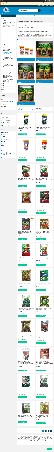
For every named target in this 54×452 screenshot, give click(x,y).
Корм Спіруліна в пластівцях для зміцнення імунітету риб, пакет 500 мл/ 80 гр (44, 389)
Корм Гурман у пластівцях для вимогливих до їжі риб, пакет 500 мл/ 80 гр (44, 179)
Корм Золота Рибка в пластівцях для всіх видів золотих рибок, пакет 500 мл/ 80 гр (44, 258)
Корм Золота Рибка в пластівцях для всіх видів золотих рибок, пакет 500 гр (26, 284)
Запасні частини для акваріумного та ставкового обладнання (8, 76)
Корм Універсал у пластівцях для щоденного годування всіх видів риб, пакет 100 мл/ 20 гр (43, 205)
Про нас (2, 83)
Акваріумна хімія (6, 44)
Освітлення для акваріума (7, 39)
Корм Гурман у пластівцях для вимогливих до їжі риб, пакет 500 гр (25, 205)
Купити (23, 134)
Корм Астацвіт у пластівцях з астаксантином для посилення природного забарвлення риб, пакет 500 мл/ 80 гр (26, 363)
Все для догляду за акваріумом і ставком (6, 50)
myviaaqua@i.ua (5, 152)
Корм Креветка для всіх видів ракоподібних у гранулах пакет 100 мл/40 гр (43, 416)
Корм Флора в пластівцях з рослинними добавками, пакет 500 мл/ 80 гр (26, 309)
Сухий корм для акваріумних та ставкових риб (8, 53)
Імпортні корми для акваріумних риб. (26, 59)
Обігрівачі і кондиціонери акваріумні (7, 23)
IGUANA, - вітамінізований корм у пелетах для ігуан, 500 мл (43, 128)
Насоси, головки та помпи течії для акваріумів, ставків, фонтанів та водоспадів (8, 29)
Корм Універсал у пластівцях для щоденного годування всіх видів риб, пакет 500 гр (43, 232)
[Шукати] (39, 10)
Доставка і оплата (22, 15)
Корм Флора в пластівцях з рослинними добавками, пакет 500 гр (44, 309)
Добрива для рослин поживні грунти (8, 47)
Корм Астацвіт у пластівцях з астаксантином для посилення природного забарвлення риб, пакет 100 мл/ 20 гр (44, 336)
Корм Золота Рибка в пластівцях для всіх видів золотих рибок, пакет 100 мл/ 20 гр (26, 258)
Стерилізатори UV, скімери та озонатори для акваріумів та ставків (8, 36)
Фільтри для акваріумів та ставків (7, 33)
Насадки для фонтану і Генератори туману (7, 73)
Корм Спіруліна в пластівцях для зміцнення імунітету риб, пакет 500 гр (25, 416)
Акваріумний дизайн (6, 42)
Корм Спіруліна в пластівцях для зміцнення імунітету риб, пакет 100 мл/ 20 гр (26, 389)
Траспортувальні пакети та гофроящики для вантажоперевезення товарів (8, 80)
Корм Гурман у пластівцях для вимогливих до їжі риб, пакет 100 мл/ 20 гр (26, 179)
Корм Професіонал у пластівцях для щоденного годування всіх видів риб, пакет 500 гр (25, 335)
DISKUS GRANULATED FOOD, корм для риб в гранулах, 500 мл (25, 153)
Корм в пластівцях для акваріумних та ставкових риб (44, 60)
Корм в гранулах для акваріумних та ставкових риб (25, 82)
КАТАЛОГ (3, 18)
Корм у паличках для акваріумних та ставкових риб (43, 82)
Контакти (30, 15)
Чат (49, 449)
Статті (2, 89)
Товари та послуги (22, 18)
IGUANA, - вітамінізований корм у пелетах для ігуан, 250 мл (24, 128)
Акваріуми (5, 20)
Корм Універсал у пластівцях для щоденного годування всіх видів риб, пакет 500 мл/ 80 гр (25, 232)
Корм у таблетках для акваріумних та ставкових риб (25, 104)
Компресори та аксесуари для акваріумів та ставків (8, 26)
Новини (2, 87)
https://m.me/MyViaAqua (7, 153)
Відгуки (2, 85)
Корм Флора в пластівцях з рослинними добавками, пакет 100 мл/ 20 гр (44, 284)
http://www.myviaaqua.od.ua (7, 150)
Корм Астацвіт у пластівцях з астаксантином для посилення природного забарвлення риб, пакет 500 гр (44, 363)
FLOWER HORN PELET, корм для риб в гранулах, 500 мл (43, 153)
